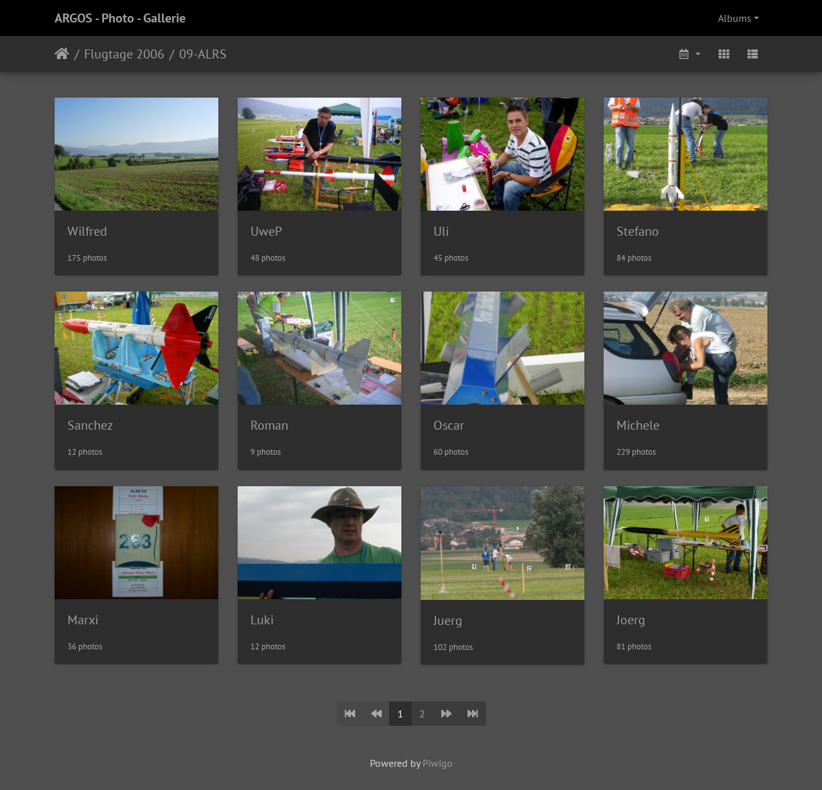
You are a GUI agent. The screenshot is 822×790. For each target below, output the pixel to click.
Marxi (82, 619)
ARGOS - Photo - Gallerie (120, 18)
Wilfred (87, 231)
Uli (441, 231)
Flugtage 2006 (124, 54)
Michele (638, 425)
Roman (269, 425)
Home (62, 54)
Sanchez (90, 425)
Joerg (630, 619)
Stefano (637, 231)
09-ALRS (203, 54)
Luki (262, 619)
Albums (734, 18)
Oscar (448, 425)
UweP (266, 231)
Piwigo (438, 763)
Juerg (447, 620)
